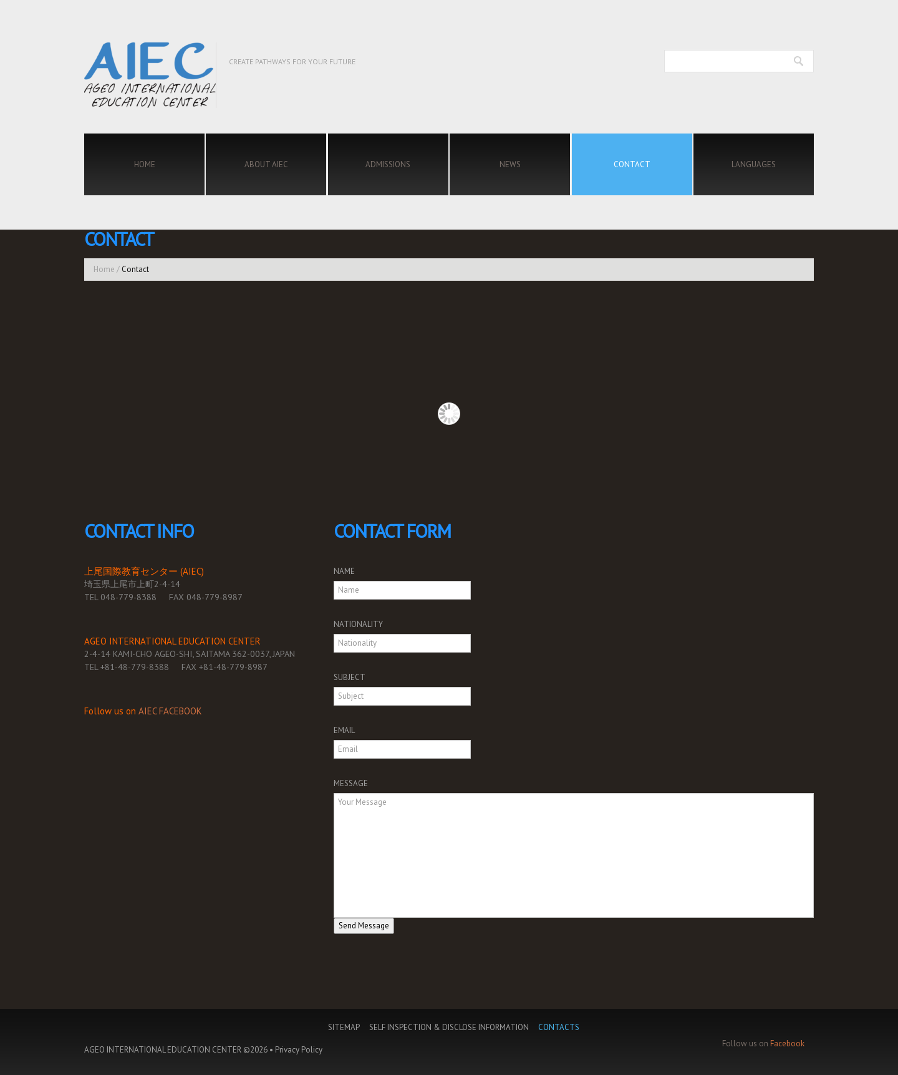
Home (144, 164)
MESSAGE (351, 783)
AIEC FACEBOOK (170, 711)
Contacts (558, 1027)
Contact (632, 164)
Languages (753, 164)
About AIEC (266, 164)
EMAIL (344, 730)
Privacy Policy (298, 1049)
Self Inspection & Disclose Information (449, 1027)
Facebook (787, 1043)
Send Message (364, 925)
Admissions (387, 164)
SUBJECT (349, 677)
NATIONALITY (358, 624)
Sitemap (344, 1027)
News (510, 164)
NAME (344, 571)
